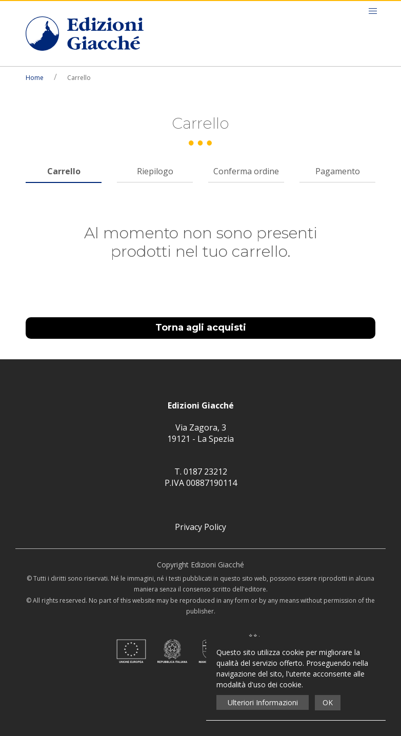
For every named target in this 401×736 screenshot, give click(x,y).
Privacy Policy (200, 527)
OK (328, 702)
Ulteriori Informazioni (263, 702)
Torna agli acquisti (200, 327)
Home (35, 77)
